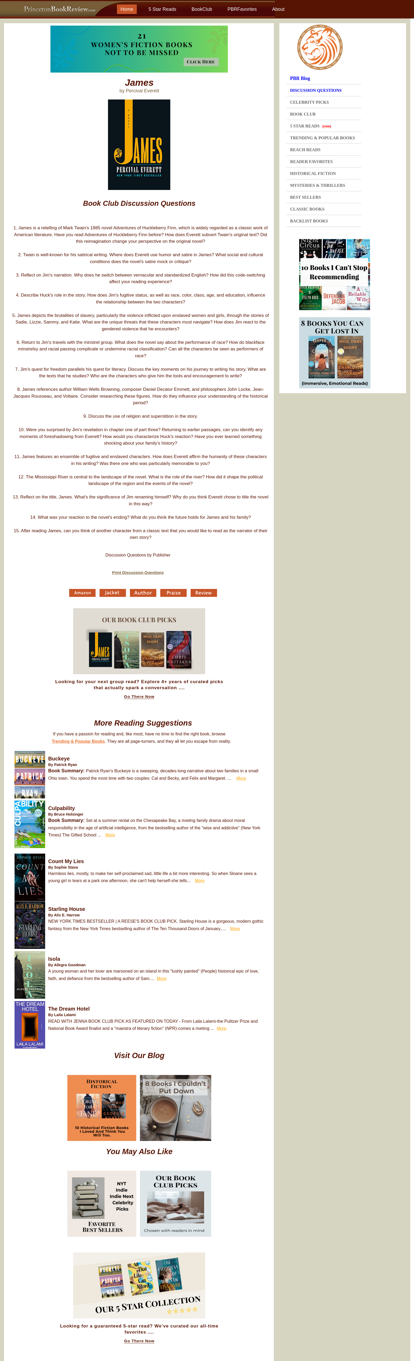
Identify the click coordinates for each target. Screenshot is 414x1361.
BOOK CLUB (303, 114)
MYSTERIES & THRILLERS (317, 185)
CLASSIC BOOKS (307, 209)
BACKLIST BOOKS (309, 221)
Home (126, 9)
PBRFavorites (242, 9)
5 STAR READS (310, 126)
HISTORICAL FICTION (313, 173)
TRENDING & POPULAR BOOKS (322, 138)
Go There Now (139, 696)
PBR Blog (300, 78)
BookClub (201, 9)
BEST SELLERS (305, 197)
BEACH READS (305, 149)
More (241, 778)
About (278, 9)
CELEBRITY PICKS (309, 102)
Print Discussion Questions (138, 572)
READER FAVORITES (311, 161)
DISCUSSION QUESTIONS (316, 90)
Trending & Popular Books (78, 741)
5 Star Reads (162, 9)
